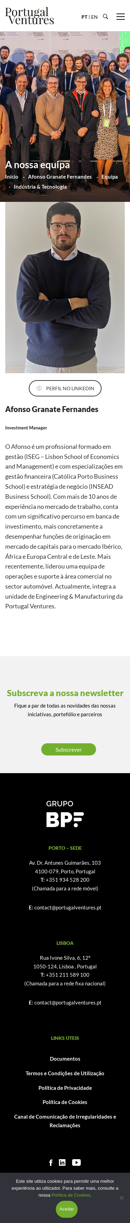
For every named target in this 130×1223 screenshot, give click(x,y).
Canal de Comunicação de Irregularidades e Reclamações (65, 1120)
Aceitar (66, 1209)
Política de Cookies (65, 1102)
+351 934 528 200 (67, 879)
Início (11, 176)
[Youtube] (76, 1162)
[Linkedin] (62, 1162)
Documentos (65, 1058)
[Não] (121, 1197)
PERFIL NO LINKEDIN (65, 388)
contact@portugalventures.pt (68, 907)
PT (84, 17)
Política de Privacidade (65, 1088)
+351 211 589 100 (67, 975)
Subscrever (68, 749)
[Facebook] (50, 1162)
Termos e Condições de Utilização (65, 1073)
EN (94, 17)
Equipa (110, 176)
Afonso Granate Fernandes (60, 176)
